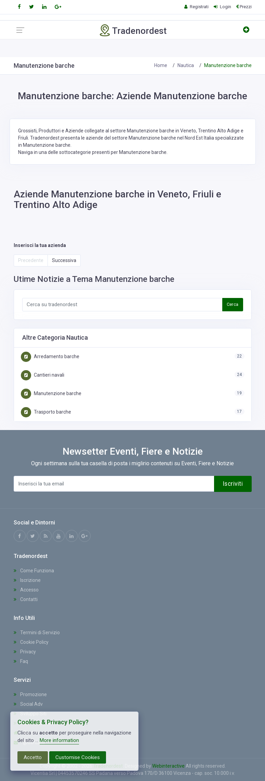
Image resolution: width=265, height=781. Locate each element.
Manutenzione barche (51, 393)
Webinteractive (169, 766)
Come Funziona (34, 570)
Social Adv (28, 704)
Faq (21, 661)
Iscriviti (233, 483)
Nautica (185, 65)
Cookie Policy (31, 642)
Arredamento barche (50, 356)
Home (160, 65)
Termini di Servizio (37, 632)
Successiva (64, 260)
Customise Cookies (77, 757)
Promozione (30, 694)
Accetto (33, 757)
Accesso (26, 590)
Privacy (25, 651)
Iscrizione (27, 580)
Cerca (233, 304)
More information (59, 740)
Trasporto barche (46, 412)
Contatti (26, 599)
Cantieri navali (42, 375)
